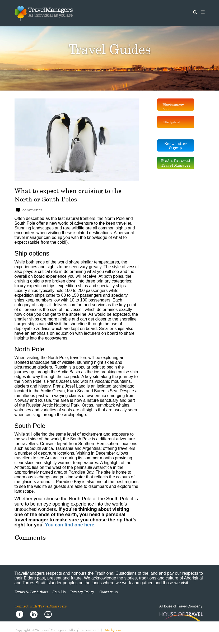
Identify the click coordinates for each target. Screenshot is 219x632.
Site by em (112, 630)
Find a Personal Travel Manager (175, 162)
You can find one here (69, 524)
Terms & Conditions (31, 591)
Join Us (59, 591)
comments (29, 209)
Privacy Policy (82, 591)
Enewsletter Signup (175, 145)
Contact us (108, 591)
